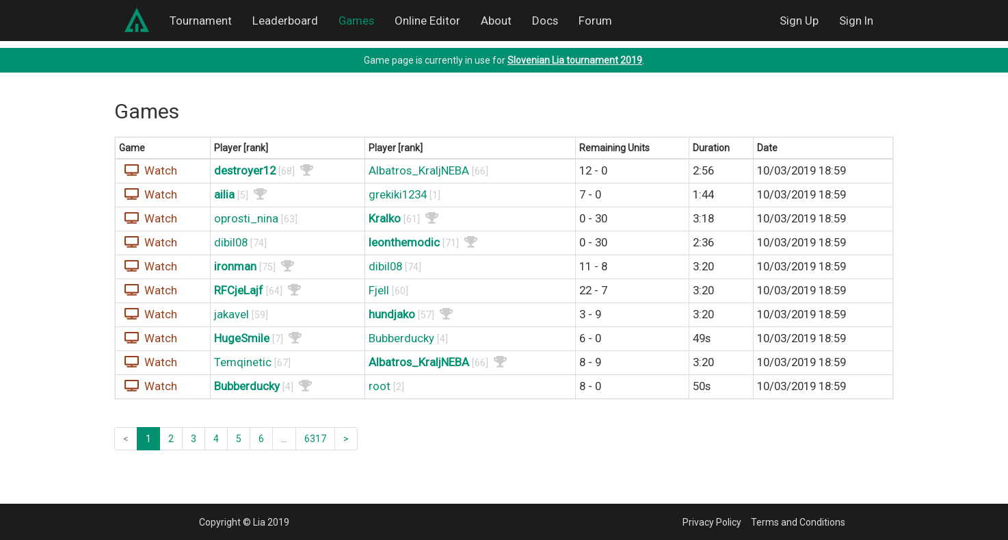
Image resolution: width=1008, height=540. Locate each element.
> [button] (346, 438)
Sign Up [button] (799, 20)
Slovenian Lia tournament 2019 (574, 60)
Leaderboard (285, 20)
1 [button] (148, 438)
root (379, 386)
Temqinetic (242, 362)
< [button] (126, 438)
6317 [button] (315, 438)
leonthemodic (404, 242)
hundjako (392, 314)
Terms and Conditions (798, 522)
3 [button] (193, 438)
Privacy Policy (711, 522)
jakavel (231, 314)
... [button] (284, 438)
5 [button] (238, 438)
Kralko (385, 218)
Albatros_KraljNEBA (419, 170)
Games (356, 20)
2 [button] (171, 438)
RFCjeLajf (238, 290)
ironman (235, 266)
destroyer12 (245, 170)
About (496, 20)
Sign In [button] (856, 20)
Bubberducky (401, 338)
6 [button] (261, 438)
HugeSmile (241, 338)
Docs (545, 20)
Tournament (201, 20)
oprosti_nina (246, 218)
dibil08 (231, 242)
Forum (595, 20)
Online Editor (427, 20)
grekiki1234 (398, 194)
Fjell (379, 290)
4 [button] (216, 438)
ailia (224, 194)
